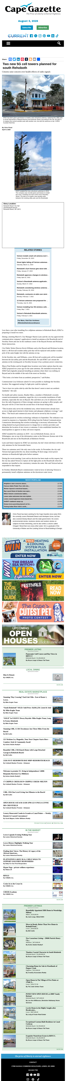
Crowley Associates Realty (37, 972)
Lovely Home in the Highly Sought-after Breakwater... (41, 1009)
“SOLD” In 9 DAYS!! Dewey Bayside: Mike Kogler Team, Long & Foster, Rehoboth (27, 719)
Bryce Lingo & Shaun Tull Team (38, 660)
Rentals (57, 823)
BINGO (6, 876)
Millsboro (28, 942)
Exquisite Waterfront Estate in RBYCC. (41, 1036)
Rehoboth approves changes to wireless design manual (38, 275)
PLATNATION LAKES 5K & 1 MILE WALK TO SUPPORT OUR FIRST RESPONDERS (22, 860)
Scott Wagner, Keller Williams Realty (18, 818)
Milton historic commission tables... (16, 493)
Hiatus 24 (9, 869)
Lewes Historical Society (14, 837)
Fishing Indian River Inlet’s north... (15, 506)
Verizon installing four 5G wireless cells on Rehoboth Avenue (40, 307)
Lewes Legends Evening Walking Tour (17, 835)
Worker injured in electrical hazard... (16, 488)
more (59, 899)
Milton (28, 914)
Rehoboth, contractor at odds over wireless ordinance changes (41, 294)
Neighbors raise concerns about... (15, 483)
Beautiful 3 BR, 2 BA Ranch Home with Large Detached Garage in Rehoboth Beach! (24, 751)
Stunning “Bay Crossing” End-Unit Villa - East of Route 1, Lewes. (25, 698)
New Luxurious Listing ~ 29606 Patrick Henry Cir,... (43, 939)
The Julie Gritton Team (35, 986)
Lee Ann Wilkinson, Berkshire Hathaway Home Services (43, 1001)
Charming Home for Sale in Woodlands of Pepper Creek (41, 967)
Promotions (39, 823)
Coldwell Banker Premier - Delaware (18, 763)
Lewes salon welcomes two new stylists (17, 496)
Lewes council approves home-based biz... (18, 499)
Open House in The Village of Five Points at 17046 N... (42, 981)
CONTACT (33, 1062)
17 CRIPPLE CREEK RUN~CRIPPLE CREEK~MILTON (25, 782)
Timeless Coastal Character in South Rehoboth (43, 952)
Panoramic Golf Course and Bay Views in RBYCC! (41, 655)
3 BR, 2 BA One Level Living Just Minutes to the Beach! (24, 792)
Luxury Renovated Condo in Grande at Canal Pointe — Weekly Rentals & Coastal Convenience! (27, 814)
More (59, 685)
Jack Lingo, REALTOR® (36, 917)
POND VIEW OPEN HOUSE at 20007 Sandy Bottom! (43, 995)
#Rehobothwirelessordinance (29, 323)
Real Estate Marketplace (33, 692)
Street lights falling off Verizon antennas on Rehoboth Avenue (40, 262)
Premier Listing (33, 649)
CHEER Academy (10, 892)
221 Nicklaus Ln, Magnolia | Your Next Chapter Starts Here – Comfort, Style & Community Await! (26, 740)
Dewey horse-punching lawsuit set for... (17, 504)
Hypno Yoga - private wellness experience (18, 867)
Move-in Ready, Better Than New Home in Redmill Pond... (42, 925)
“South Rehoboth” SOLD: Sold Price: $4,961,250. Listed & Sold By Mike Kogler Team (27, 709)
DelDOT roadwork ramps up (13, 501)
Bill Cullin (9, 734)
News (49, 823)
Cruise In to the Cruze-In (12, 884)
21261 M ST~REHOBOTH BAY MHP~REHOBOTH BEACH (26, 760)
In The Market (32, 830)
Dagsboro (28, 970)
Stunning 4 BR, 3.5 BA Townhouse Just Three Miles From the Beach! (26, 730)
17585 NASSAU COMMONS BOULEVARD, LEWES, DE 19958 (32, 1066)
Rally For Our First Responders (16, 863)
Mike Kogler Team (12, 702)
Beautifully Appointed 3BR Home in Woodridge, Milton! (44, 911)
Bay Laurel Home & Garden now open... (17, 491)
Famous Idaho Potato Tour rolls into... (17, 486)
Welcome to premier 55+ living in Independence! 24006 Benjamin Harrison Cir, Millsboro (23, 772)
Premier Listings (33, 906)
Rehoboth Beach (30, 658)
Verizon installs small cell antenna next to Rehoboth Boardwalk (41, 256)
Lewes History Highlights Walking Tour (18, 843)
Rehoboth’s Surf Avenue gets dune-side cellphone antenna (39, 269)
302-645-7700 (33, 1070)
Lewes (28, 928)
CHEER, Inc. (10, 677)
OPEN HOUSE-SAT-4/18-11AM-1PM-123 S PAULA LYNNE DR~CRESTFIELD (26, 804)
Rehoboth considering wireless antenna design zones (37, 288)
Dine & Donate (8, 675)
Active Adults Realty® (13, 744)
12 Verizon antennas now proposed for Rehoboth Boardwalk (39, 300)
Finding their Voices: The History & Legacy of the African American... (22, 852)
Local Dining (33, 670)
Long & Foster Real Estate (37, 1014)
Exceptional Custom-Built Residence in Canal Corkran (43, 1023)
